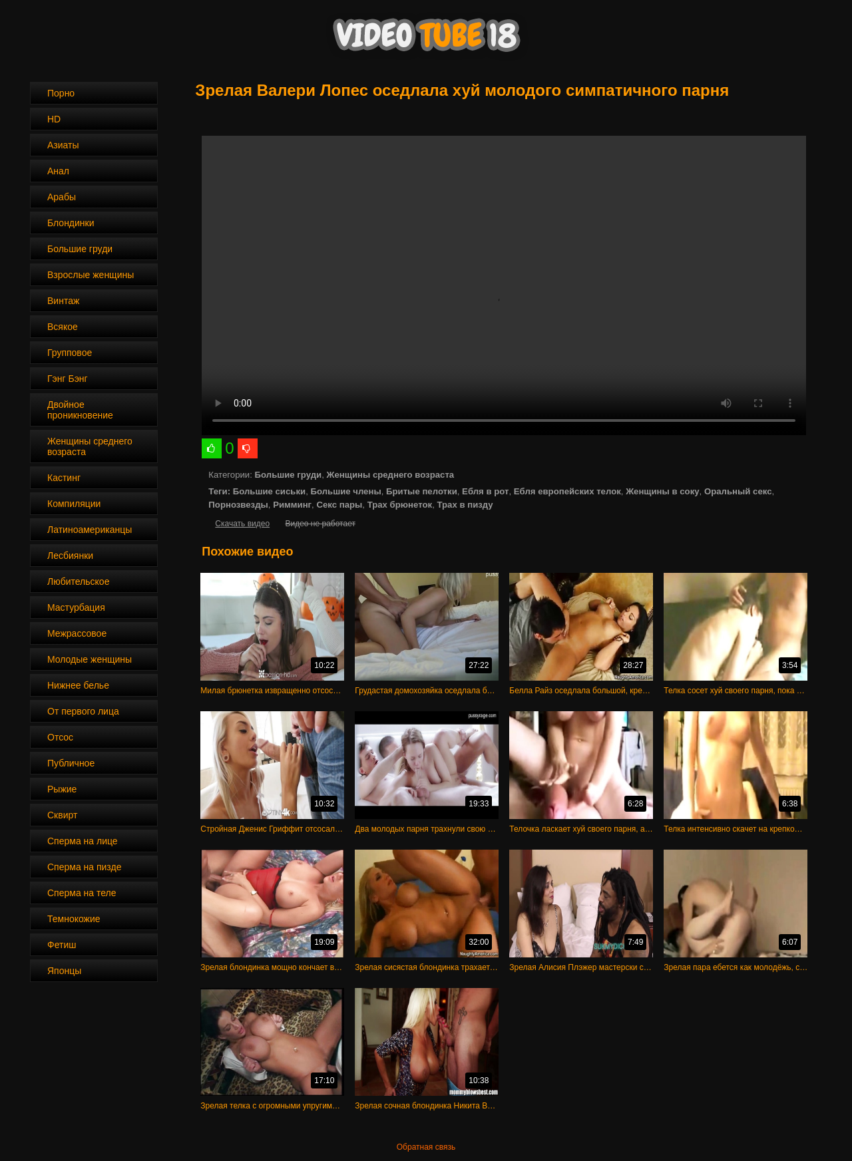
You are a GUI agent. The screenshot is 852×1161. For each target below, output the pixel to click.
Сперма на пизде (84, 867)
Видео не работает (320, 523)
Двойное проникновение (80, 409)
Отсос (60, 737)
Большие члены (345, 491)
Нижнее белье (78, 685)
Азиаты (63, 145)
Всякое (62, 326)
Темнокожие (74, 918)
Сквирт (62, 815)
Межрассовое (76, 633)
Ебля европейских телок (567, 491)
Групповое (69, 352)
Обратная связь (426, 1147)
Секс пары (339, 505)
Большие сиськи (269, 491)
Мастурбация (76, 607)
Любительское (78, 581)
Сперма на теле (81, 893)
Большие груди (79, 249)
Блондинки (71, 223)
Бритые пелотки (421, 491)
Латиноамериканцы (89, 529)
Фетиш (61, 944)
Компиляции (74, 503)
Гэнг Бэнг (67, 378)
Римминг (292, 505)
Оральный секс (738, 491)
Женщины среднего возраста (89, 446)
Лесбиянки (70, 555)
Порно (61, 93)
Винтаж (63, 300)
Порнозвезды (238, 505)
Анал (58, 171)
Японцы (64, 970)
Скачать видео (242, 523)
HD (54, 119)
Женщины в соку (662, 491)
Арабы (61, 197)
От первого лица (83, 711)
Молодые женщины (89, 659)
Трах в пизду (465, 505)
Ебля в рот (485, 491)
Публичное (71, 763)
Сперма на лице (82, 841)
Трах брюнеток (399, 505)
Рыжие (62, 789)
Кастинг (64, 477)
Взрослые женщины (90, 274)
